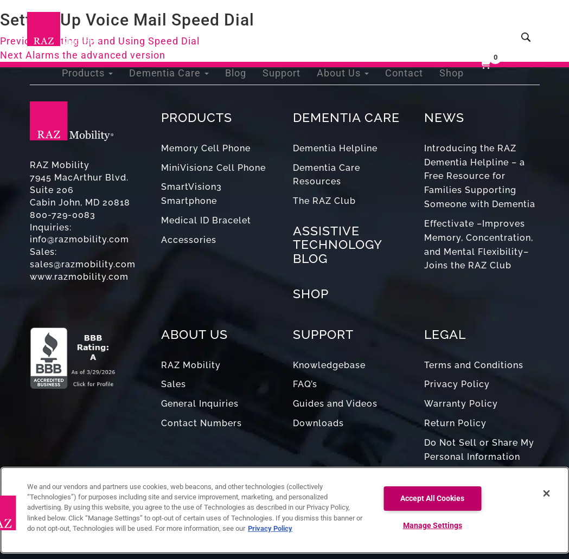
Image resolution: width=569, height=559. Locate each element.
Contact (408, 27)
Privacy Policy (457, 384)
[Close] (546, 493)
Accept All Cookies (432, 498)
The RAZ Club (324, 201)
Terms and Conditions (473, 365)
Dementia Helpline (335, 148)
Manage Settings (432, 525)
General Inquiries (200, 404)
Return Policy (455, 423)
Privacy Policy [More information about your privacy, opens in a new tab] (270, 528)
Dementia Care (189, 27)
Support (294, 27)
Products (114, 27)
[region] (284, 510)
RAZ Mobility (191, 365)
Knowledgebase (329, 365)
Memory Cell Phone (206, 148)
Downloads (318, 423)
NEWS (444, 117)
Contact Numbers (201, 423)
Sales (173, 384)
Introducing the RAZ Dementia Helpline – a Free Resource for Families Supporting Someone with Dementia (479, 176)
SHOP (311, 293)
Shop (453, 27)
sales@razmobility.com (83, 264)
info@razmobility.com (79, 239)
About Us (351, 27)
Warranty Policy (461, 404)
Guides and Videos (335, 404)
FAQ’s (305, 384)
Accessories (188, 240)
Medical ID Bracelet (206, 220)
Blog (251, 27)
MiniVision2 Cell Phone (213, 168)
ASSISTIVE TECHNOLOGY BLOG (337, 244)
